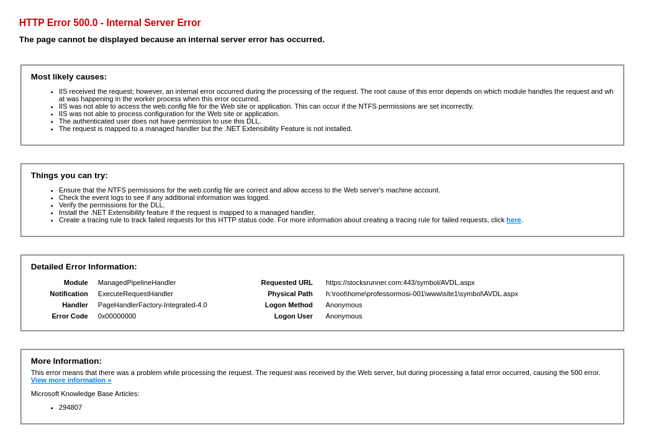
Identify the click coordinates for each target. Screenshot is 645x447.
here (514, 220)
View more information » (71, 380)
